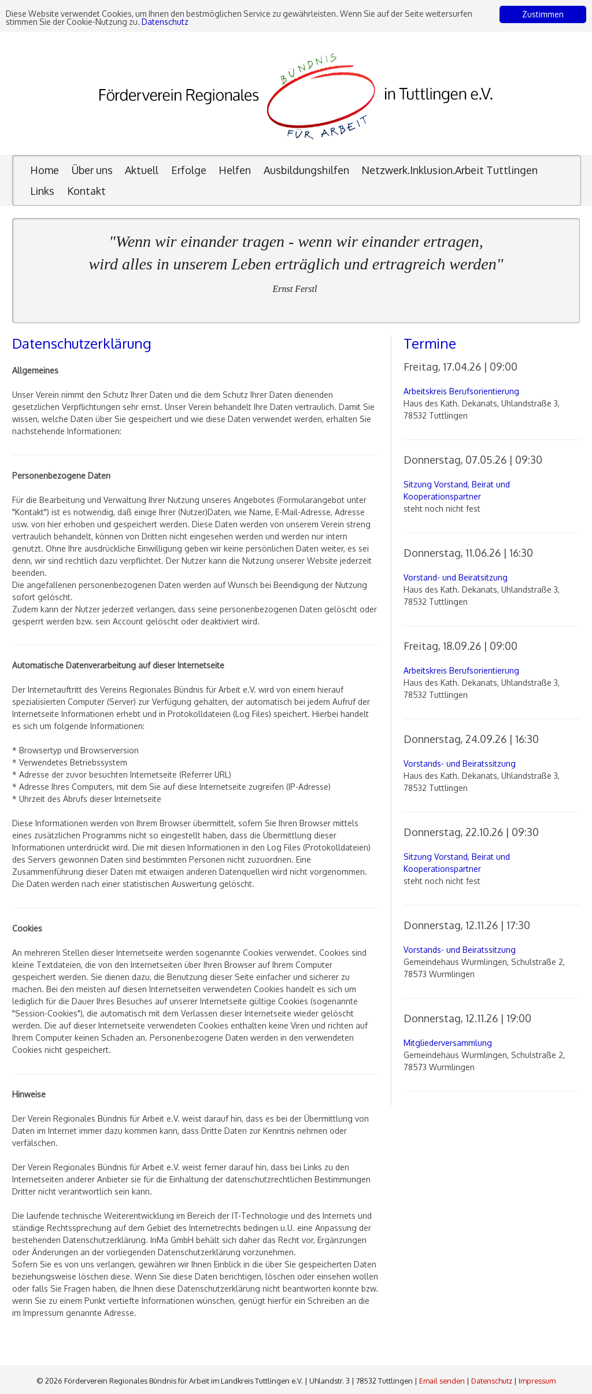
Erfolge (188, 170)
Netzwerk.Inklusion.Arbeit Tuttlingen (449, 170)
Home (44, 170)
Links (42, 190)
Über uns (92, 170)
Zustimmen (543, 14)
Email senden (442, 1380)
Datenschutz (168, 22)
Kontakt (86, 190)
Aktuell (141, 170)
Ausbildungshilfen (306, 170)
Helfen (235, 170)
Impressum (537, 1380)
